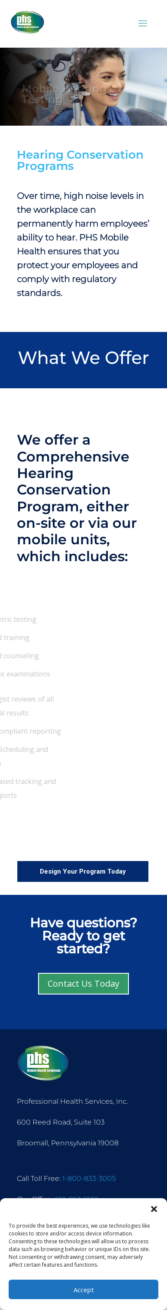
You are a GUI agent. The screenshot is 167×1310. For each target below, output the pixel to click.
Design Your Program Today (83, 871)
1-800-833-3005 (89, 1178)
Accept (84, 1289)
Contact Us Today (83, 983)
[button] (154, 1209)
